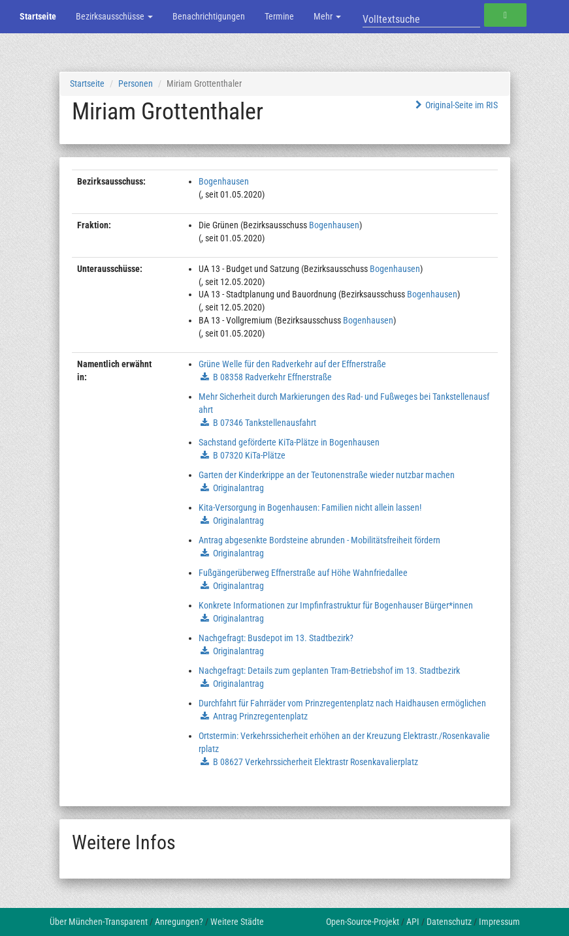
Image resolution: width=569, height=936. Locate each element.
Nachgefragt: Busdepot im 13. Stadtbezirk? (276, 638)
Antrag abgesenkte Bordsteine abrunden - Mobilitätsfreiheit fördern (319, 540)
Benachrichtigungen (208, 16)
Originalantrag (238, 488)
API (412, 921)
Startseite (38, 16)
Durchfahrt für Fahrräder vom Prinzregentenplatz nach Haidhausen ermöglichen (342, 703)
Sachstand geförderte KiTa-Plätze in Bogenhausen (289, 442)
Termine (279, 16)
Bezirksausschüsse (114, 16)
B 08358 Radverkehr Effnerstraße (272, 377)
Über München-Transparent (99, 921)
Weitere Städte (237, 921)
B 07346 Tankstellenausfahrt (264, 422)
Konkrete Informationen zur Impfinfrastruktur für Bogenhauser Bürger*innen (336, 605)
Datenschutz (449, 921)
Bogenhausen (224, 181)
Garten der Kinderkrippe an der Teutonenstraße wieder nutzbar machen (327, 475)
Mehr (327, 16)
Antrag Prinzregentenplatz (260, 716)
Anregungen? (179, 921)
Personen (135, 83)
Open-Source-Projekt (362, 921)
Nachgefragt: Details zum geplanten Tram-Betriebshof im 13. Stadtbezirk (329, 670)
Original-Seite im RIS (455, 105)
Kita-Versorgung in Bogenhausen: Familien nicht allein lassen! (310, 507)
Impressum (499, 921)
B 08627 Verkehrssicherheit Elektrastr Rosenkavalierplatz (315, 762)
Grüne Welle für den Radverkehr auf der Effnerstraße (292, 364)
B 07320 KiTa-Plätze (249, 455)
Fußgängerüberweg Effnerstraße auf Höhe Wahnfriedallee (303, 572)
